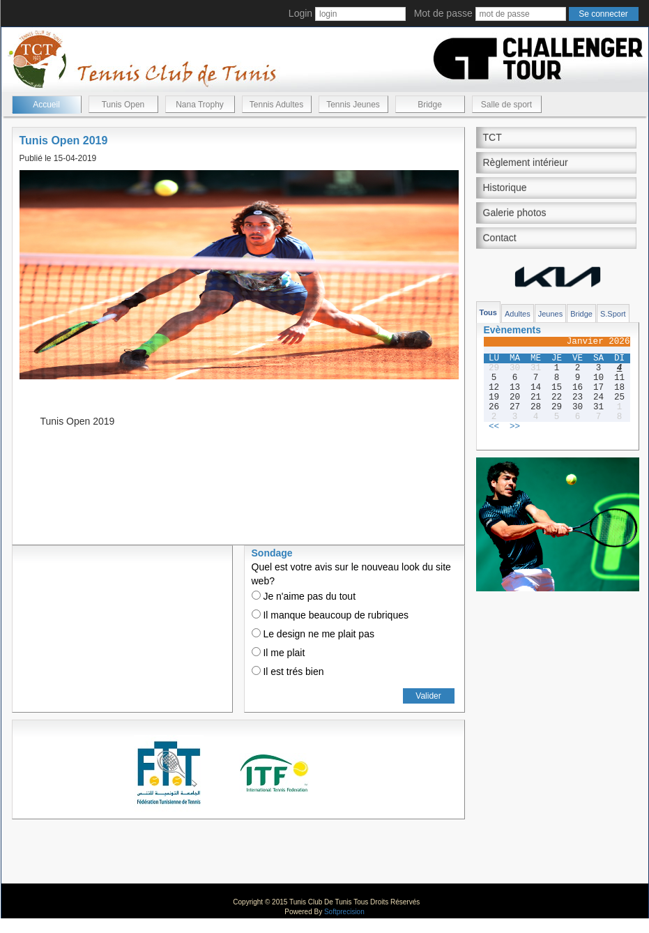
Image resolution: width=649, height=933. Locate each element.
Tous (488, 312)
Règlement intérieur (525, 162)
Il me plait (278, 652)
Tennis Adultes (276, 104)
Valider (428, 696)
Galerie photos (515, 212)
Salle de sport (506, 104)
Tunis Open (123, 104)
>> (515, 427)
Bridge (430, 104)
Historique (505, 187)
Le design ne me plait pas (313, 633)
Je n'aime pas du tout (304, 596)
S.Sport (613, 314)
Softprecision (344, 912)
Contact (500, 237)
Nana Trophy (200, 104)
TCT (492, 137)
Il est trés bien (288, 671)
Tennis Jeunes (353, 104)
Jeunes (550, 314)
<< (494, 427)
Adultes (517, 314)
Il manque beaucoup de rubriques (330, 615)
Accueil (46, 104)
